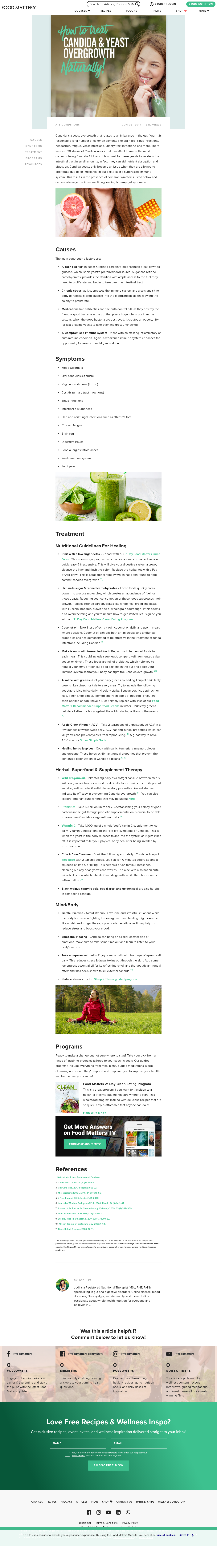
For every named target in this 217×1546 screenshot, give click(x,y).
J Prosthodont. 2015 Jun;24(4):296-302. (78, 1198)
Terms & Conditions (106, 1522)
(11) (131, 970)
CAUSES (36, 140)
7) (124, 758)
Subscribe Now (109, 1465)
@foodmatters (22, 1354)
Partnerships (145, 1501)
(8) (138, 792)
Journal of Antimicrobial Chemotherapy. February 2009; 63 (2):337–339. (95, 1208)
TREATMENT (33, 152)
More (202, 10)
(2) (102, 642)
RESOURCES (33, 164)
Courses (81, 10)
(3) (155, 671)
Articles (82, 1501)
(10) (81, 879)
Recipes (105, 10)
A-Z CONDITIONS (67, 124)
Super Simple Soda (93, 740)
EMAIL (118, 1443)
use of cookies (166, 1535)
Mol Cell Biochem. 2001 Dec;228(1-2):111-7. (80, 1213)
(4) (63, 715)
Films (157, 10)
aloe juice (68, 860)
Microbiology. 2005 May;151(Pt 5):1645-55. (79, 1193)
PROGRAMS (34, 158)
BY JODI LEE (83, 1280)
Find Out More (95, 1113)
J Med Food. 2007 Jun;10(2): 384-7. (76, 1182)
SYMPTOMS (34, 146)
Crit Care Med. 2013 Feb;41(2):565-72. (77, 1187)
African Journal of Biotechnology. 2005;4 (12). (83, 1224)
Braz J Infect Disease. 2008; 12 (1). (76, 1229)
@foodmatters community (85, 1354)
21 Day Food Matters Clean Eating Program (103, 619)
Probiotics (69, 807)
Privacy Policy (130, 1522)
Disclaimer (85, 1522)
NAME (57, 1443)
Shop (181, 10)
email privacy (78, 1455)
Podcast (132, 10)
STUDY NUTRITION (201, 4)
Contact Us (124, 1501)
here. (132, 799)
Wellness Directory (172, 1501)
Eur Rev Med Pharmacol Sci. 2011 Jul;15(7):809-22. (84, 1218)
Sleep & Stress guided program (115, 979)
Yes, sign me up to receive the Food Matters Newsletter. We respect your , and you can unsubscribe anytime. (109, 1454)
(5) (128, 734)
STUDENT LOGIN (162, 4)
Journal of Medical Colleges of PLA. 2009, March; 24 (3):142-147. (91, 1203)
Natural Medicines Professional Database (78, 1177)
